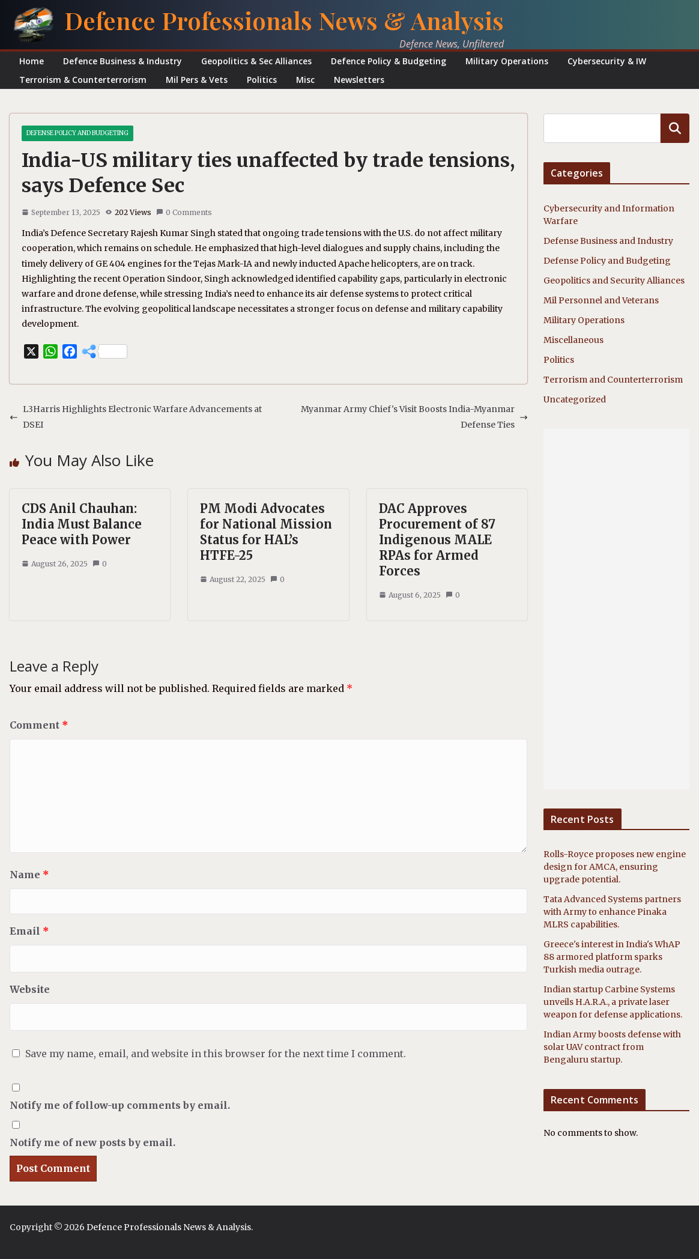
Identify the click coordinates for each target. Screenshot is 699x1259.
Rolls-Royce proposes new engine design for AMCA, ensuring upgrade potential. (614, 867)
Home (31, 61)
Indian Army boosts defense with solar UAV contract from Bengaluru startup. (612, 1047)
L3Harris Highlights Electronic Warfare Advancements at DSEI (136, 416)
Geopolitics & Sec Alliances (256, 61)
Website (30, 989)
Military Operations (506, 61)
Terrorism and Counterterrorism (613, 379)
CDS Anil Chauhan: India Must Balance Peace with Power (82, 524)
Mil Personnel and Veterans (601, 300)
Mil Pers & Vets (197, 79)
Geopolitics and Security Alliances (614, 280)
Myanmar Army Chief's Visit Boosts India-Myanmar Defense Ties (414, 416)
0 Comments (184, 212)
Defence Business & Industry (122, 61)
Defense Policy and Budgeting (77, 133)
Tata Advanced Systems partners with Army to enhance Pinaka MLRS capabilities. (612, 912)
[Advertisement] (616, 609)
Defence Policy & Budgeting (388, 61)
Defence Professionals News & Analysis (284, 20)
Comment (39, 725)
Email (29, 931)
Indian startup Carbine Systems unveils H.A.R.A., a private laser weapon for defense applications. (612, 1002)
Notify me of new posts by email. (92, 1142)
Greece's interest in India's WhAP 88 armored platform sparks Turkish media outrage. (611, 957)
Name (29, 875)
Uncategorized (574, 399)
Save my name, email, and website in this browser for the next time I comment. (215, 1054)
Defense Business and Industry (608, 240)
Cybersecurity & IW (606, 61)
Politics (262, 79)
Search (675, 128)
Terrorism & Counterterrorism (83, 79)
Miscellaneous (573, 340)
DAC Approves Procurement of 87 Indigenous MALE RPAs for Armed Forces (437, 539)
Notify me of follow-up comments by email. (120, 1105)
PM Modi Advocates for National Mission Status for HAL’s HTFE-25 (266, 532)
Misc (305, 79)
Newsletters (359, 79)
